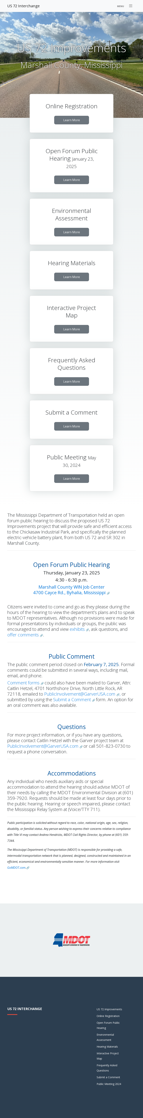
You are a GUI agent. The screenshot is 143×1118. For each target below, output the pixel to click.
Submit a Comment (72, 699)
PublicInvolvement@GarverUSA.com (80, 694)
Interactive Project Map (108, 1056)
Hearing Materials (107, 1046)
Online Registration (108, 1016)
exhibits (78, 629)
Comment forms (24, 683)
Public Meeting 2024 (109, 1084)
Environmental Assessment (105, 1037)
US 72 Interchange (23, 5)
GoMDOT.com (16, 868)
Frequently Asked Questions (107, 1067)
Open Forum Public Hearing (108, 1025)
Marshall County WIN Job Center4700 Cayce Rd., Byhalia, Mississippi (69, 590)
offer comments (23, 635)
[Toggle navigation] (125, 5)
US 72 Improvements (109, 1009)
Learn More (71, 120)
